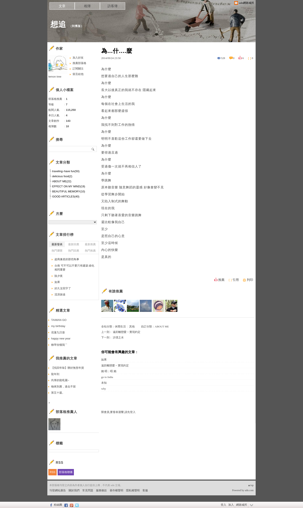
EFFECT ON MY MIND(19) (68, 186)
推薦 (221, 279)
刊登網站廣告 (57, 490)
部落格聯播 (66, 472)
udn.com (249, 490)
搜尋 (93, 149)
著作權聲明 (116, 490)
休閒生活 (120, 326)
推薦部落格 (79, 63)
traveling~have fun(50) (66, 171)
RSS (52, 472)
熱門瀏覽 (57, 250)
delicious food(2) (62, 176)
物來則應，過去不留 (63, 386)
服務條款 (101, 490)
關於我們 (74, 490)
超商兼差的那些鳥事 (66, 259)
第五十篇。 (58, 392)
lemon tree (54, 76)
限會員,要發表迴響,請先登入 (118, 412)
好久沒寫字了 (62, 288)
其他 (132, 326)
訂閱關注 (78, 68)
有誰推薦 (116, 291)
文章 (62, 6)
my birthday (58, 326)
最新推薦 (90, 244)
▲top (251, 485)
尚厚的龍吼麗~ (60, 380)
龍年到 (55, 374)
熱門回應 (73, 250)
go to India (107, 377)
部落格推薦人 (66, 412)
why (103, 388)
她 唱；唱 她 (108, 371)
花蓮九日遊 (58, 332)
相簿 (87, 6)
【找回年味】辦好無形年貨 (67, 367)
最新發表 (57, 244)
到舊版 (76, 26)
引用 (236, 279)
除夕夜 (58, 275)
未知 (104, 382)
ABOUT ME (162, 326)
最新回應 (73, 244)
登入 (223, 504)
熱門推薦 (90, 250)
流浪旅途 (59, 294)
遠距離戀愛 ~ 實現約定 (126, 332)
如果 (104, 359)
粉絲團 (58, 504)
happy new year (60, 338)
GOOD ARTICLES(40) (65, 196)
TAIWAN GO (58, 320)
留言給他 (78, 74)
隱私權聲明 (133, 490)
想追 (58, 24)
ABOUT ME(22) (61, 181)
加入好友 (78, 57)
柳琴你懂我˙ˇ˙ (59, 344)
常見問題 (87, 490)
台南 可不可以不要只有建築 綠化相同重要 (74, 267)
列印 (250, 279)
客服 (145, 490)
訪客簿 (113, 6)
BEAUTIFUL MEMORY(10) (68, 191)
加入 (231, 504)
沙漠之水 (118, 337)
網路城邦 (241, 504)
